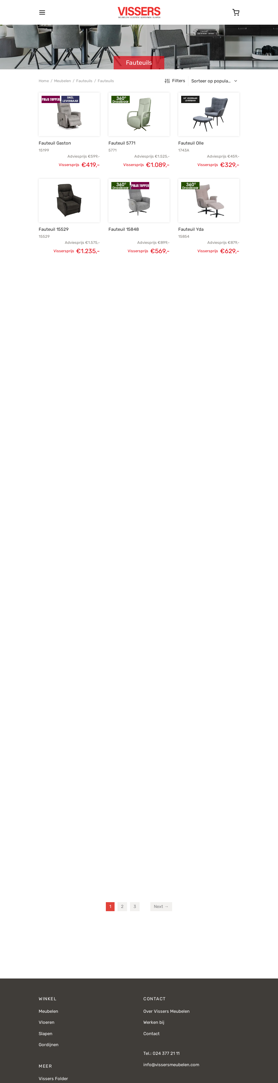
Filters (175, 81)
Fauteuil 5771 (121, 143)
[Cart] (235, 12)
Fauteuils (84, 81)
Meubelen (62, 81)
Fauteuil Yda (191, 229)
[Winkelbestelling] (215, 81)
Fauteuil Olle (191, 143)
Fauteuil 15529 (54, 229)
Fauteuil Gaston (55, 143)
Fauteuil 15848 (123, 229)
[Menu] (42, 12)
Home (44, 81)
